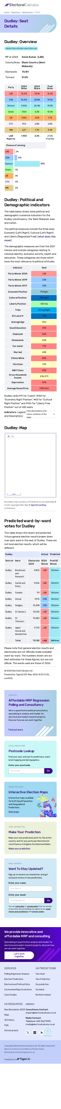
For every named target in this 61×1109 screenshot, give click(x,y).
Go (48, 771)
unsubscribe (32, 906)
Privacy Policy (38, 1049)
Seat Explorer (27, 12)
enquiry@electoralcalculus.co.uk (41, 1013)
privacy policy (38, 912)
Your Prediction (43, 979)
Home (6, 12)
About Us (8, 1049)
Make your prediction (19, 848)
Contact (30, 1004)
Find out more (16, 729)
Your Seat (40, 974)
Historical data (11, 1030)
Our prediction (42, 984)
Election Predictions (13, 979)
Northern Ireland (43, 995)
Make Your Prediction (25, 832)
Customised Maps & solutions (18, 989)
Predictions (15, 12)
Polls (6, 1025)
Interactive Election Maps (28, 792)
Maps (6, 1015)
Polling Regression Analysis (16, 974)
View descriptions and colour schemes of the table (37, 414)
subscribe (19, 906)
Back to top (48, 1036)
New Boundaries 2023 (14, 1009)
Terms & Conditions (22, 1049)
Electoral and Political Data (17, 984)
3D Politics (9, 1020)
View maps (14, 812)
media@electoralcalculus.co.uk (40, 1024)
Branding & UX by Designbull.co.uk (19, 1052)
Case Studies (10, 995)
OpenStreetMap (38, 505)
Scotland (40, 989)
